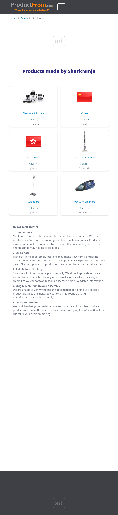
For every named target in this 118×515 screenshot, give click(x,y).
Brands (24, 18)
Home (14, 18)
